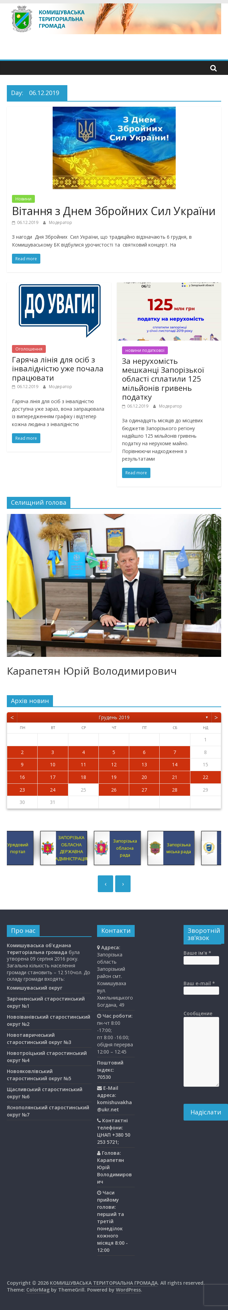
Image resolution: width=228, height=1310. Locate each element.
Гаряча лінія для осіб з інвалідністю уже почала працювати (58, 368)
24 (52, 789)
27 (144, 789)
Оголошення (28, 349)
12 (114, 764)
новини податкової (144, 350)
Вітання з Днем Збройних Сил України (114, 210)
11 (83, 764)
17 (52, 777)
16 (22, 777)
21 (174, 777)
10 (52, 764)
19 (114, 777)
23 (22, 789)
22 (205, 777)
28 (174, 789)
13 (144, 764)
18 (83, 777)
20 (144, 777)
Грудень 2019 (114, 717)
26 (114, 789)
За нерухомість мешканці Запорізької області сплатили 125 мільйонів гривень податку (163, 379)
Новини (23, 199)
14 (174, 764)
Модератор (60, 222)
